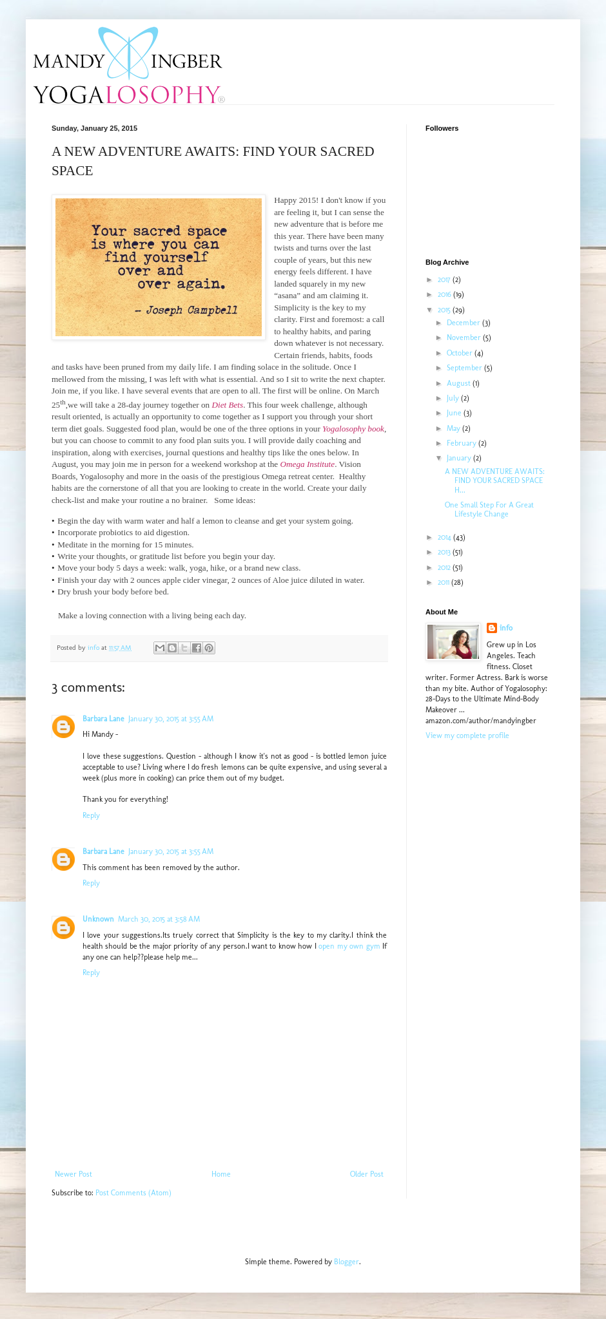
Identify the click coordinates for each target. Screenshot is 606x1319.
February (462, 443)
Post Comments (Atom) (133, 1192)
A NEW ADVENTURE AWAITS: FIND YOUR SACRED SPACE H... (495, 481)
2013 (445, 551)
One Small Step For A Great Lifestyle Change (489, 509)
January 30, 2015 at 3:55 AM (170, 718)
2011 (444, 582)
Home (221, 1174)
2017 (445, 279)
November (465, 337)
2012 (445, 567)
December (464, 322)
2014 (445, 537)
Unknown (98, 919)
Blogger (346, 1261)
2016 (445, 294)
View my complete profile (467, 735)
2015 (445, 309)
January (460, 457)
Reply (91, 815)
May (454, 428)
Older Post (367, 1174)
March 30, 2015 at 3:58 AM (159, 919)
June (455, 412)
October (460, 352)
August (460, 383)
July (454, 398)
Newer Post (73, 1174)
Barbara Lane (103, 718)
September (465, 367)
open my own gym (349, 946)
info (506, 627)
